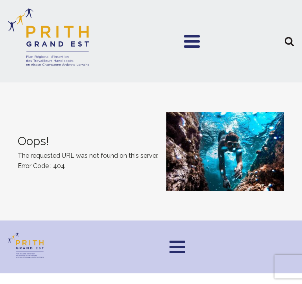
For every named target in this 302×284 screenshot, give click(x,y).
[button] (289, 41)
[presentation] (151, 151)
